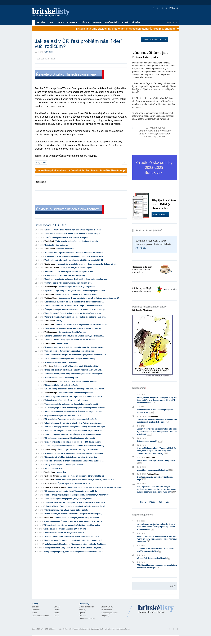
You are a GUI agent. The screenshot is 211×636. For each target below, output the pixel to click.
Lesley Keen (50, 249)
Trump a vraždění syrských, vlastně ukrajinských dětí (76, 518)
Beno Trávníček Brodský (55, 487)
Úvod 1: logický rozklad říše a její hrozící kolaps (78, 449)
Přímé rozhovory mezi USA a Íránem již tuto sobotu (66, 510)
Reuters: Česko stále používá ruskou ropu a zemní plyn (68, 283)
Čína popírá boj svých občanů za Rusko (61, 385)
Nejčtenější (112, 22)
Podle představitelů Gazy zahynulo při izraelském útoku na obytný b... (73, 548)
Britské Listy (156, 609)
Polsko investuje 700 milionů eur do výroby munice (66, 400)
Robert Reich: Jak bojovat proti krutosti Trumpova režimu (69, 272)
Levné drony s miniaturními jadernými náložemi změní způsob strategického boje (157, 420)
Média (56, 613)
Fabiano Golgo (51, 287)
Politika (57, 610)
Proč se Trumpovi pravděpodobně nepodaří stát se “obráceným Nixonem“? (76, 495)
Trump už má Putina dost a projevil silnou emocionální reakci (81, 324)
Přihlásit (172, 8)
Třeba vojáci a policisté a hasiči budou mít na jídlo (76, 241)
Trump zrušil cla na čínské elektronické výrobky (65, 275)
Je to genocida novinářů (149, 441)
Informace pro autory (109, 613)
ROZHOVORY (73, 22)
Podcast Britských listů (147, 230)
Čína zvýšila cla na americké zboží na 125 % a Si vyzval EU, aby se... (73, 328)
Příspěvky (136, 22)
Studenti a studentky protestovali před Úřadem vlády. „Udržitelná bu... (74, 336)
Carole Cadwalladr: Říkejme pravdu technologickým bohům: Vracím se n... (76, 355)
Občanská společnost (40, 616)
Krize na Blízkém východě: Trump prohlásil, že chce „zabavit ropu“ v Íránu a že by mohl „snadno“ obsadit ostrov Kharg (156, 451)
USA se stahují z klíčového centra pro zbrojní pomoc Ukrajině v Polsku (74, 389)
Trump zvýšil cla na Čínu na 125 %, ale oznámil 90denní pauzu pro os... (73, 521)
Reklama (82, 616)
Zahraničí (35, 607)
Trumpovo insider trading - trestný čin (61, 362)
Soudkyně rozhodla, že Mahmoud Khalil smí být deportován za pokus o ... (76, 279)
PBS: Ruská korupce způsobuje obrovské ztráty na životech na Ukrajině (157, 566)
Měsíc (152, 502)
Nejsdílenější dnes (142, 514)
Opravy (82, 613)
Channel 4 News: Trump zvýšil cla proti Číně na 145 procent (70, 340)
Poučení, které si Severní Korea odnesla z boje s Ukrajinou (69, 351)
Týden (143, 502)
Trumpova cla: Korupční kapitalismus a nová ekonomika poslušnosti (74, 453)
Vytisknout (41, 163)
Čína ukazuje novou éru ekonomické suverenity (79, 381)
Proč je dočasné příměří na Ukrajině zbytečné (64, 465)
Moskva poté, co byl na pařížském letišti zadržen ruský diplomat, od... (74, 431)
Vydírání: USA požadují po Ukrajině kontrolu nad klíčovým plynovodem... (75, 290)
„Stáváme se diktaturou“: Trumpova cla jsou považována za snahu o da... (76, 502)
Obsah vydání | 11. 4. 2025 (51, 225)
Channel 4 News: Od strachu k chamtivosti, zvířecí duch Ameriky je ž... (73, 540)
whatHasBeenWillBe (65, 249)
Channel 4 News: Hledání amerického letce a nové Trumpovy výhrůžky (155, 550)
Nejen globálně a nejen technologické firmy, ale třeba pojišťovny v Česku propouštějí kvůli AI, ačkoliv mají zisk (156, 400)
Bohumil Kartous (52, 268)
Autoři (125, 22)
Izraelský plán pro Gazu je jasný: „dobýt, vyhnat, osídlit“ (68, 499)
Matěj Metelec (51, 483)
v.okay (59, 321)
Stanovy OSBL (107, 607)
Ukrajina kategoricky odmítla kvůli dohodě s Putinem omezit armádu (73, 423)
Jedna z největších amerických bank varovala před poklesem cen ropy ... (75, 446)
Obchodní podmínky (87, 619)
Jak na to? (140, 248)
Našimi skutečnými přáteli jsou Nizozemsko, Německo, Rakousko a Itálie (85, 480)
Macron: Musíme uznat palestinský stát (61, 378)
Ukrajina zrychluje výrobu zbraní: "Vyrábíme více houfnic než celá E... (74, 397)
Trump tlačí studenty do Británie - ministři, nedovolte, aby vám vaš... (73, 370)
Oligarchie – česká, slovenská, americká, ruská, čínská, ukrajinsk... (95, 487)
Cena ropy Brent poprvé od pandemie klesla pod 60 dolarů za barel (73, 442)
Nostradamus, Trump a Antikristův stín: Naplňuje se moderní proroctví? (89, 298)
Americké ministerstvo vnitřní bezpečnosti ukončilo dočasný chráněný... (75, 317)
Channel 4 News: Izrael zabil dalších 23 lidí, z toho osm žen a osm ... (72, 537)
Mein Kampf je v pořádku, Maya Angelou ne (77, 287)
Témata (86, 22)
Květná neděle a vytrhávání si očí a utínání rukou (75, 294)
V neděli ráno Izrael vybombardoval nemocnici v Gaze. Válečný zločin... (75, 256)
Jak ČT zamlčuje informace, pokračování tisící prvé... (67, 238)
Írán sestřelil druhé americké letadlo (153, 558)
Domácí (57, 607)
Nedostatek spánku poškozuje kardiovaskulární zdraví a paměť (71, 404)
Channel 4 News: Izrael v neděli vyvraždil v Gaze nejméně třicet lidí (73, 230)
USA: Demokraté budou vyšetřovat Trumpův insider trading (70, 359)
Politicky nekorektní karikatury (149, 308)
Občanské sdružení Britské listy (60, 629)
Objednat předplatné (154, 39)
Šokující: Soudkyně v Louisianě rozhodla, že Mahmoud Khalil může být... (75, 309)
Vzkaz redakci (106, 610)
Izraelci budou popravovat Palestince (155, 470)
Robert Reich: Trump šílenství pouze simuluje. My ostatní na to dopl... (74, 461)
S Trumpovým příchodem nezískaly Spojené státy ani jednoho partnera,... (76, 408)
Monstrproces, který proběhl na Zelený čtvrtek (156, 461)
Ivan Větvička (152, 416)
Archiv (60, 22)
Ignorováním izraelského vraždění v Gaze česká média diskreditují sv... (87, 264)
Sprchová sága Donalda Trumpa (72, 332)
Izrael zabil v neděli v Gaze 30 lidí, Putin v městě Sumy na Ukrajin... (73, 234)
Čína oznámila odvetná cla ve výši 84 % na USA (64, 533)
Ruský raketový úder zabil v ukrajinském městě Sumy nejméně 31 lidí (74, 260)
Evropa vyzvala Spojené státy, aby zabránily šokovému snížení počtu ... (75, 374)
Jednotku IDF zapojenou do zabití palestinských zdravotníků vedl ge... (74, 302)
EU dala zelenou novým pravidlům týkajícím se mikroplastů (70, 438)
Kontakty (82, 610)
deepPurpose (62, 343)
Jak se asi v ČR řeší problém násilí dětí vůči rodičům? (76, 366)
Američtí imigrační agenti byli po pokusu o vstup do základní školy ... (74, 313)
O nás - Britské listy (86, 607)
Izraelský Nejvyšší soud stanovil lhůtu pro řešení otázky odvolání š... (74, 434)
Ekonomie (36, 610)
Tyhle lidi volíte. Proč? (54, 468)
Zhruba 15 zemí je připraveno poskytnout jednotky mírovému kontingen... (76, 427)
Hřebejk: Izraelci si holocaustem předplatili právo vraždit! (155, 411)
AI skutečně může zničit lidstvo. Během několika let (82, 476)
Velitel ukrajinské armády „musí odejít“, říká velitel (65, 529)
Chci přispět (160, 215)
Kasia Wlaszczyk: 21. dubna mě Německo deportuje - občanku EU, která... (75, 544)
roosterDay (61, 472)
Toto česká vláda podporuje (56, 245)
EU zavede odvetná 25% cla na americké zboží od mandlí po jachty (72, 525)
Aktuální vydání (45, 22)
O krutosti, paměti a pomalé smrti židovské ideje (155, 478)
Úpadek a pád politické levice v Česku (74, 483)
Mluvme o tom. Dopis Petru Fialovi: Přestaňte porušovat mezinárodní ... (75, 253)
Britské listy (52, 12)
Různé (56, 616)
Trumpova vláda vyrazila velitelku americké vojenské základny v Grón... (75, 347)
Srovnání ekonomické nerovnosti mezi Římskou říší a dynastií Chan (73, 412)
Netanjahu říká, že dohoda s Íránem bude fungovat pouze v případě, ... (74, 514)
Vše (167, 502)
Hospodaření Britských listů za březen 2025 (62, 415)
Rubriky (97, 22)
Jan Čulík (49, 52)
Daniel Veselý (50, 264)
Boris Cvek (49, 241)
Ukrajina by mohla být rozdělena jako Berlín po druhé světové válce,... (74, 306)
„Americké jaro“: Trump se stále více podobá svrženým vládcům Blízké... (75, 506)
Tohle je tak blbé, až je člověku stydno (76, 268)
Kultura (34, 613)
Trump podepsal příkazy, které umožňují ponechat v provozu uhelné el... (74, 552)
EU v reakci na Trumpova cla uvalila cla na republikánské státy (71, 419)
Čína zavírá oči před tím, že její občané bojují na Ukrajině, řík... (71, 457)
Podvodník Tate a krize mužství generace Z (77, 393)
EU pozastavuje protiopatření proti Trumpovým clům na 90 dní (71, 491)
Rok (160, 502)
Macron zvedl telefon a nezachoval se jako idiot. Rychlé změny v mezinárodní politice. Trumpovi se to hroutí (157, 432)
